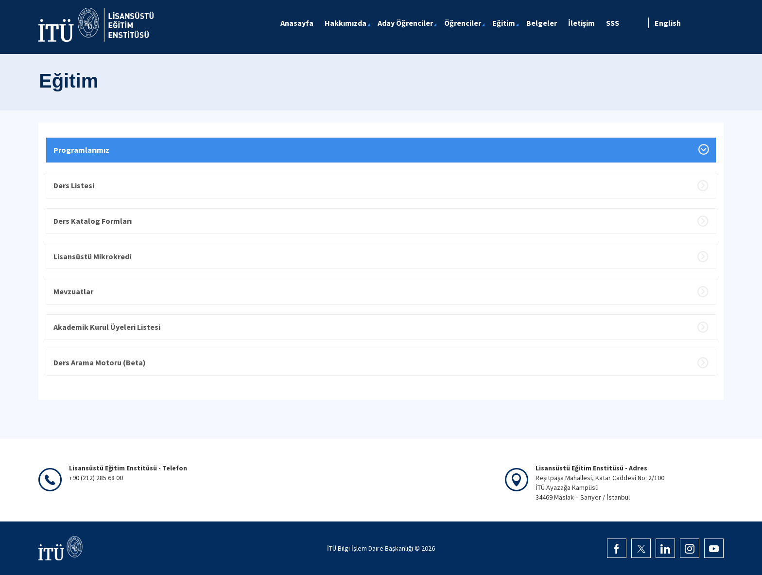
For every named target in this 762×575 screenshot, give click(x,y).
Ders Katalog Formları (92, 221)
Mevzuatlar (73, 291)
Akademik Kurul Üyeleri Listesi (106, 327)
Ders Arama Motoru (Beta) (99, 362)
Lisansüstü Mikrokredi (92, 256)
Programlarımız (81, 150)
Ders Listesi (73, 185)
